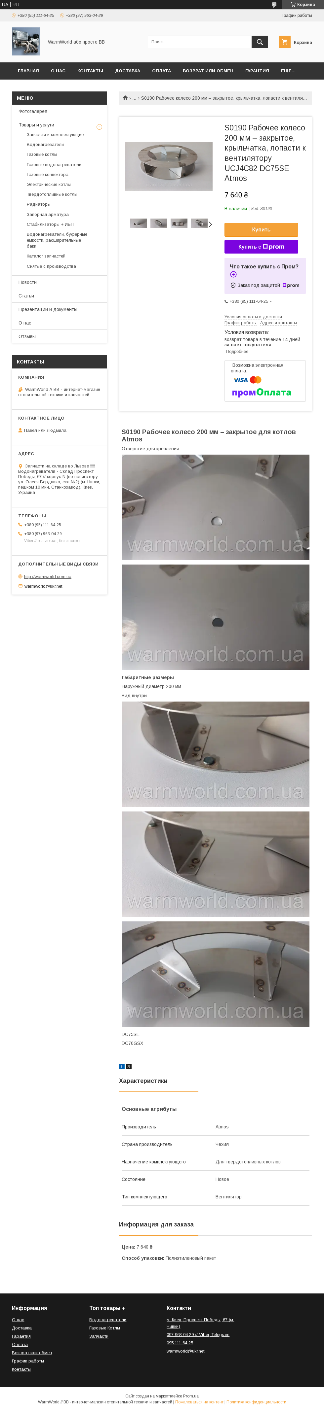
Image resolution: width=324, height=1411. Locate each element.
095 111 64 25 (180, 1342)
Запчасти (98, 1336)
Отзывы (27, 336)
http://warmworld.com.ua (47, 576)
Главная (28, 70)
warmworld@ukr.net (43, 585)
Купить (261, 229)
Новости (28, 282)
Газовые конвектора (47, 174)
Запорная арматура (48, 214)
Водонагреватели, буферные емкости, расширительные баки (57, 240)
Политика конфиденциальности (256, 1402)
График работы (28, 1361)
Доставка (127, 70)
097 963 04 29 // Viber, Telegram (198, 1334)
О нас (58, 70)
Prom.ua (191, 1396)
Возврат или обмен (208, 70)
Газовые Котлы (104, 1327)
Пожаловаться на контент (199, 1402)
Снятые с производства (51, 266)
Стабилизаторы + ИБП (50, 224)
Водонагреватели (45, 144)
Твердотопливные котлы (52, 194)
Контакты (90, 70)
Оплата (161, 70)
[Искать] (260, 42)
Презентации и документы (48, 309)
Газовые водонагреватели (54, 164)
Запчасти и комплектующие (55, 134)
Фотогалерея (33, 111)
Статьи (26, 295)
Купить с (261, 247)
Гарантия (257, 70)
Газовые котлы (42, 154)
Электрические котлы (49, 184)
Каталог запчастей (46, 256)
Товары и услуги (36, 124)
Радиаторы (39, 204)
